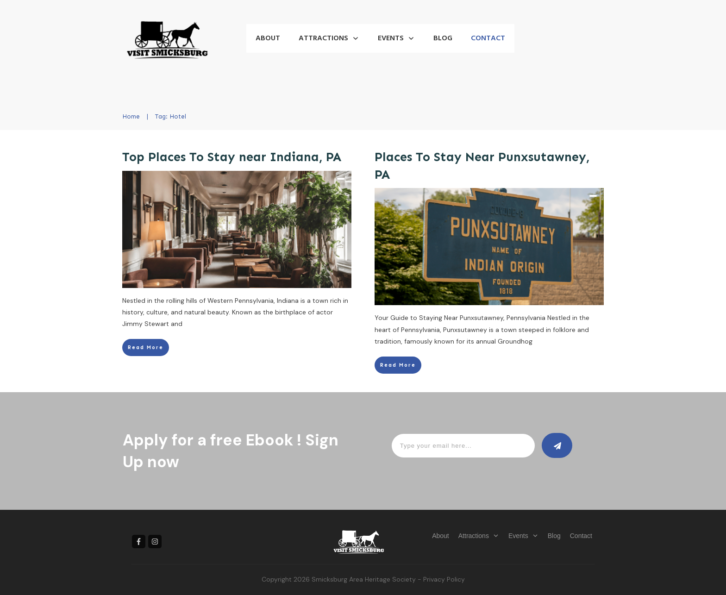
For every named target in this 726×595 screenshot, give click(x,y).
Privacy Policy (444, 579)
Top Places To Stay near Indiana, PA (231, 157)
